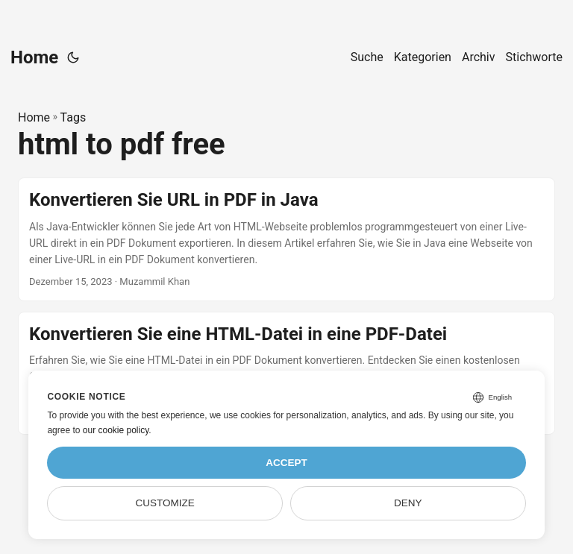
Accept (286, 462)
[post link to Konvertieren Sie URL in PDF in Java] (286, 239)
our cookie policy (116, 430)
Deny (408, 503)
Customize (165, 503)
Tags (73, 117)
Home (34, 57)
